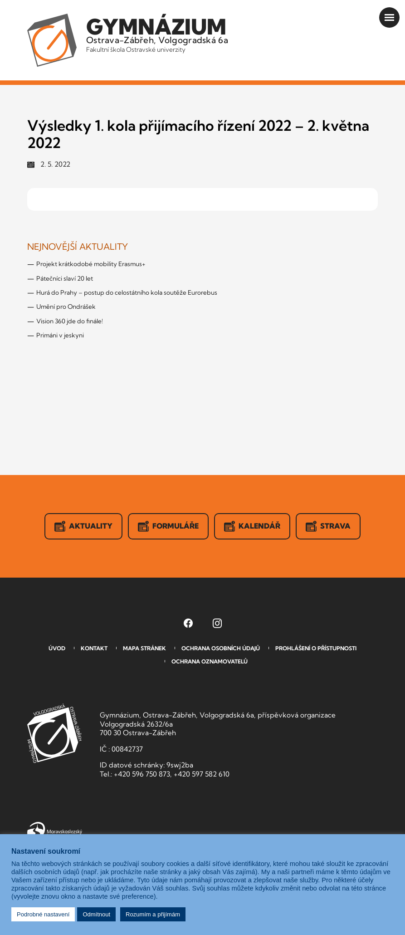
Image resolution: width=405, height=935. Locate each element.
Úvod (57, 648)
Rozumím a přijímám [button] (153, 914)
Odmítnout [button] (96, 914)
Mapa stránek (144, 648)
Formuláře (168, 526)
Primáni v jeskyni (60, 335)
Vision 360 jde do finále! (69, 321)
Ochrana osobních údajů (220, 648)
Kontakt (94, 648)
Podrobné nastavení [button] (43, 914)
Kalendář (252, 526)
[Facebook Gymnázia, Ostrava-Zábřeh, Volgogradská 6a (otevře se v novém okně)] (188, 623)
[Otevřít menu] (389, 17)
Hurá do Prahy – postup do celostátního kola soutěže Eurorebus (126, 292)
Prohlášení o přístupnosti (315, 648)
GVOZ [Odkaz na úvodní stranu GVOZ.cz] (54, 733)
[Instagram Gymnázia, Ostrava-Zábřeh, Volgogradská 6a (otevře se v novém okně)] (217, 623)
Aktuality (83, 526)
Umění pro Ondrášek (66, 306)
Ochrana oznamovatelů (209, 661)
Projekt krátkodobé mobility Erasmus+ (91, 263)
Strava (328, 526)
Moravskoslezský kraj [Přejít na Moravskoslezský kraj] (54, 830)
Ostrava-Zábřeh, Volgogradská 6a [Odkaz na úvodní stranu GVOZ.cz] (157, 34)
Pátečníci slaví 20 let (64, 278)
